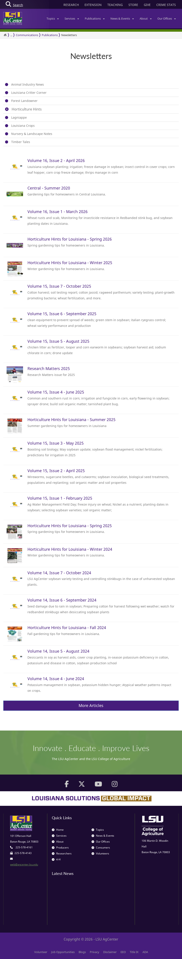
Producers (60, 847)
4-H (56, 859)
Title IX (134, 952)
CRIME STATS (166, 5)
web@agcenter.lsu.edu (24, 864)
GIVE (147, 5)
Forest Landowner (24, 101)
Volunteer (40, 952)
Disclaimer (110, 952)
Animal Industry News (27, 84)
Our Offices (166, 18)
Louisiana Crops (23, 125)
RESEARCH (71, 5)
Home (58, 830)
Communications (27, 35)
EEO (123, 952)
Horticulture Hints (27, 109)
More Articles (91, 705)
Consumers (101, 847)
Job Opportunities (63, 952)
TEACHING (115, 5)
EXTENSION (93, 5)
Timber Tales (20, 142)
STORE (133, 5)
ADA (145, 952)
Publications (95, 18)
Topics (53, 18)
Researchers (62, 853)
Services (72, 18)
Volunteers (100, 853)
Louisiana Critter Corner (29, 92)
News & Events (122, 18)
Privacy (94, 952)
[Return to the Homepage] (5, 35)
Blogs (82, 952)
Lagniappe (19, 117)
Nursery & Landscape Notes (31, 134)
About (146, 18)
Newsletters (69, 35)
